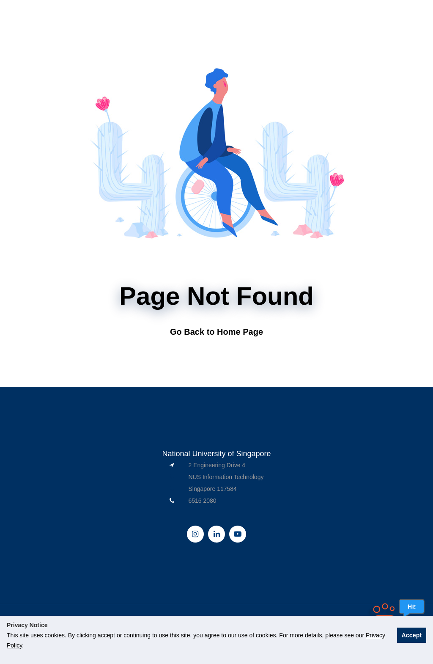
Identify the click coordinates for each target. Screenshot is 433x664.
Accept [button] (411, 635)
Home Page (240, 331)
